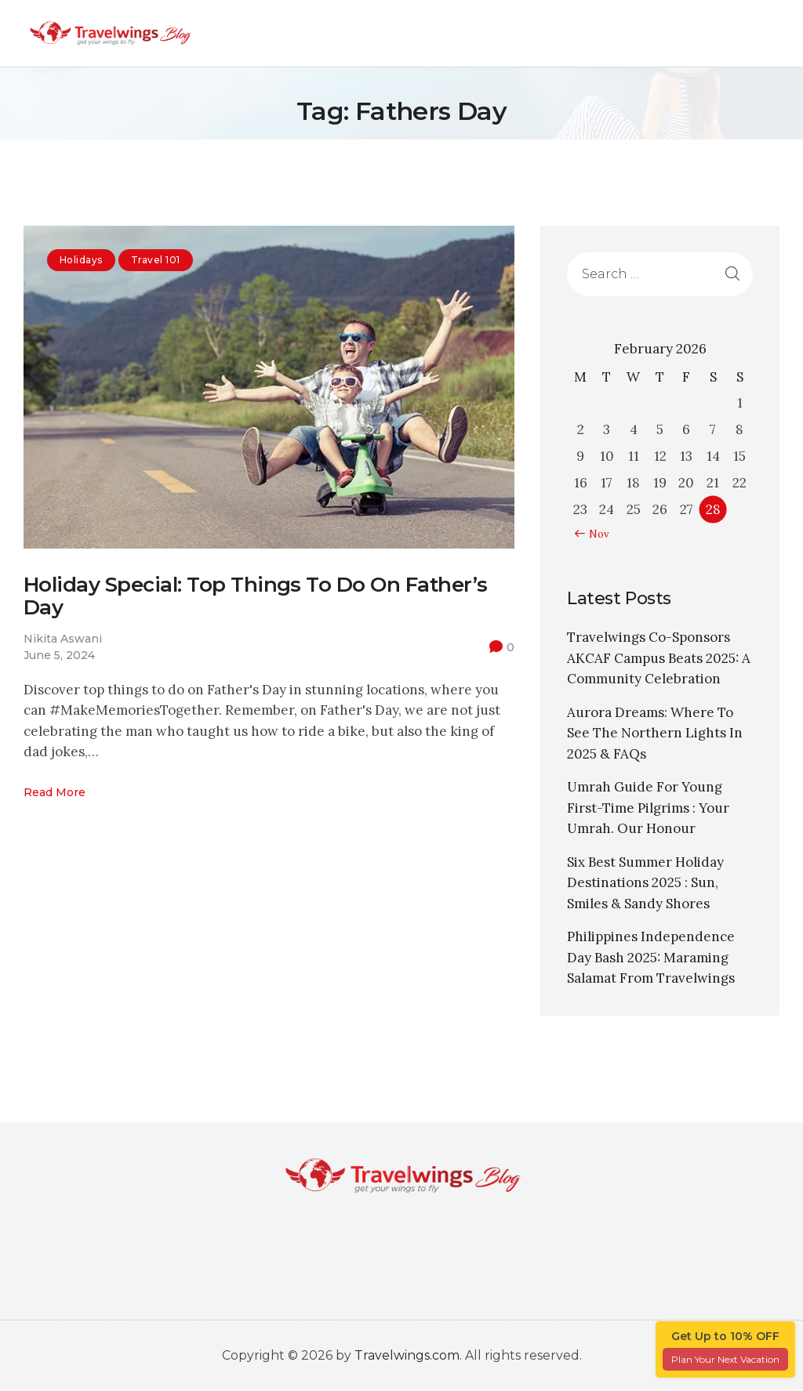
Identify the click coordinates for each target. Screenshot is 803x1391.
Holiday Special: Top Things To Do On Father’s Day (256, 597)
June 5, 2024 (59, 655)
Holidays (81, 260)
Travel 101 (155, 260)
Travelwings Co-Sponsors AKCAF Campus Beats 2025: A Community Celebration (658, 657)
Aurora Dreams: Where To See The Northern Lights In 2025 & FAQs (655, 733)
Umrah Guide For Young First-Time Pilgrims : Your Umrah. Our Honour (648, 807)
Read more (54, 793)
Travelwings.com (407, 1355)
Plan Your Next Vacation (725, 1359)
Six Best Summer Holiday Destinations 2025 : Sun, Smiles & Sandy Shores (645, 882)
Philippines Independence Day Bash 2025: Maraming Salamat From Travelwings (651, 957)
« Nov (595, 534)
